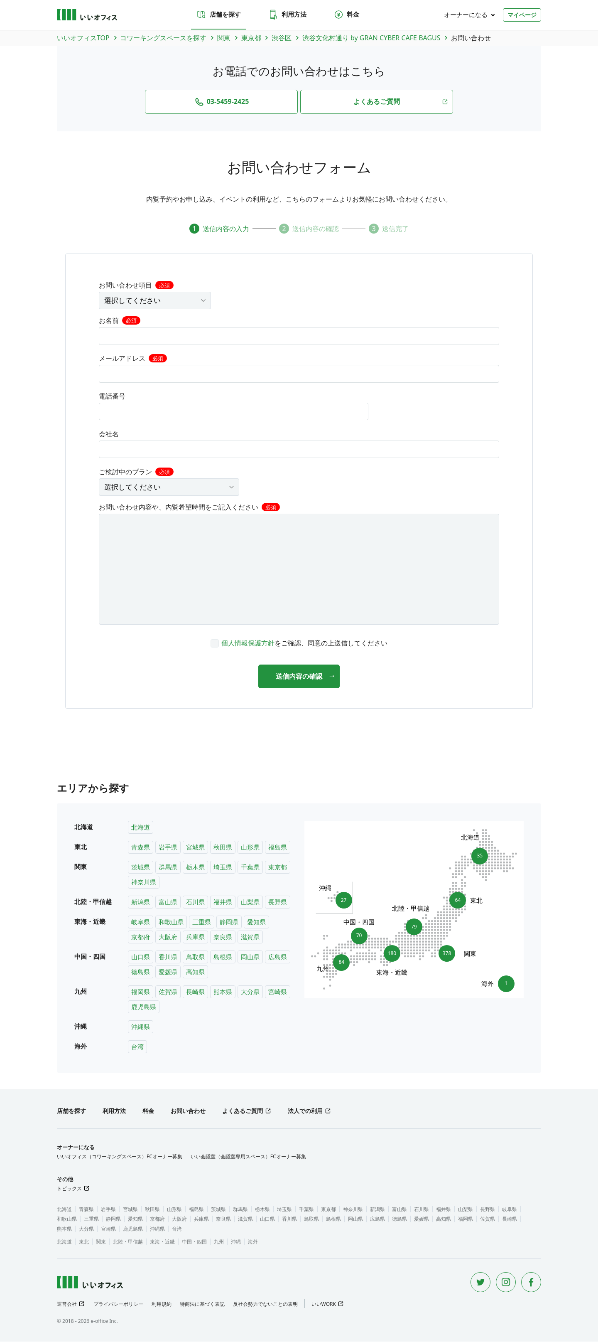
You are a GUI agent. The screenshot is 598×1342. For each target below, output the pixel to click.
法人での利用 (305, 1111)
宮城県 (195, 847)
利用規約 (162, 1304)
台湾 (137, 1047)
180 (392, 956)
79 (414, 925)
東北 (84, 1242)
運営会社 (67, 1304)
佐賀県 (168, 992)
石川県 (195, 902)
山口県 (140, 957)
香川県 (168, 957)
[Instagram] (506, 1283)
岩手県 (168, 847)
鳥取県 (195, 957)
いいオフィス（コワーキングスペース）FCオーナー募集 (119, 1156)
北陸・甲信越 (128, 1242)
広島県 (277, 957)
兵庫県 (195, 937)
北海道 (140, 827)
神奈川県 (143, 882)
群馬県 (168, 867)
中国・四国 (194, 1242)
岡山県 (250, 957)
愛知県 (256, 922)
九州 (219, 1242)
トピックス (69, 1188)
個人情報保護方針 (247, 642)
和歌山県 (171, 922)
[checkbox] (299, 642)
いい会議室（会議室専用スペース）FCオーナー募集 (248, 1156)
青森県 (140, 847)
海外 (253, 1242)
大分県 (250, 992)
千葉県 (250, 867)
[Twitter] (480, 1283)
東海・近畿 (162, 1242)
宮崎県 (277, 992)
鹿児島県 (143, 1007)
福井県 (222, 902)
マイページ (522, 15)
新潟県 (140, 902)
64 (460, 900)
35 (477, 854)
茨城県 (140, 867)
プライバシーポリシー (118, 1304)
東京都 (277, 867)
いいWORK (323, 1304)
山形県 (250, 847)
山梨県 (250, 902)
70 (359, 934)
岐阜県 (140, 922)
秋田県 (222, 847)
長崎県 (195, 992)
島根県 (222, 957)
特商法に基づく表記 (202, 1304)
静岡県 (229, 922)
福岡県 (140, 992)
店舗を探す (218, 15)
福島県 (277, 847)
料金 (346, 15)
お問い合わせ (188, 1111)
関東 (101, 1242)
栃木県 (195, 867)
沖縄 (236, 1242)
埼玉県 (222, 867)
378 (449, 954)
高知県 (195, 972)
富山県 (168, 902)
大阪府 (168, 937)
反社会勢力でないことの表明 (265, 1304)
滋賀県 (250, 937)
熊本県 (222, 992)
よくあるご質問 (242, 1111)
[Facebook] (531, 1283)
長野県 (277, 902)
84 (338, 965)
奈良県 (222, 937)
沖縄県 (140, 1027)
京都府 (140, 937)
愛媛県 (168, 972)
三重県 (201, 922)
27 (341, 898)
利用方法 (287, 15)
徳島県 (140, 972)
